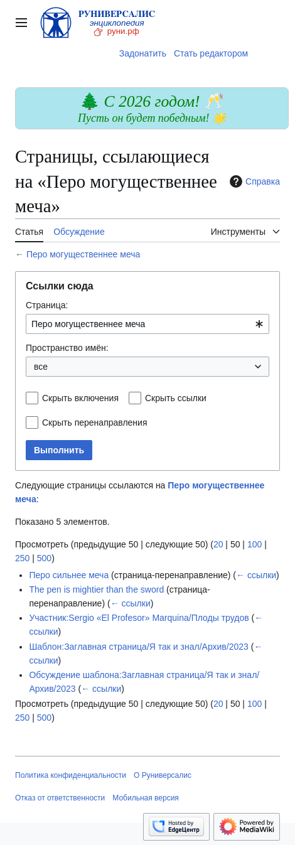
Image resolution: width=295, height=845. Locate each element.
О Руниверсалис (162, 775)
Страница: (47, 305)
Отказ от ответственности (60, 798)
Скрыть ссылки (175, 398)
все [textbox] (41, 367)
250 (22, 558)
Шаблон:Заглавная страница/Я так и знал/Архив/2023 (138, 647)
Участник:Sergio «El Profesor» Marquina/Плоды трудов (139, 618)
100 (254, 544)
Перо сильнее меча (69, 575)
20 (218, 544)
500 (44, 558)
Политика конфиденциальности (70, 775)
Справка (253, 181)
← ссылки (256, 575)
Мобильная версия (145, 798)
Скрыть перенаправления (95, 422)
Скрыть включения (80, 398)
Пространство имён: (67, 348)
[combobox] (147, 324)
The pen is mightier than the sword (96, 589)
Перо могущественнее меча (83, 254)
